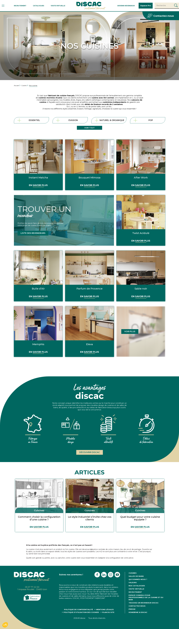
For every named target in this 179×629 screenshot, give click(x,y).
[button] (5, 625)
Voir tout (89, 128)
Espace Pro (145, 6)
